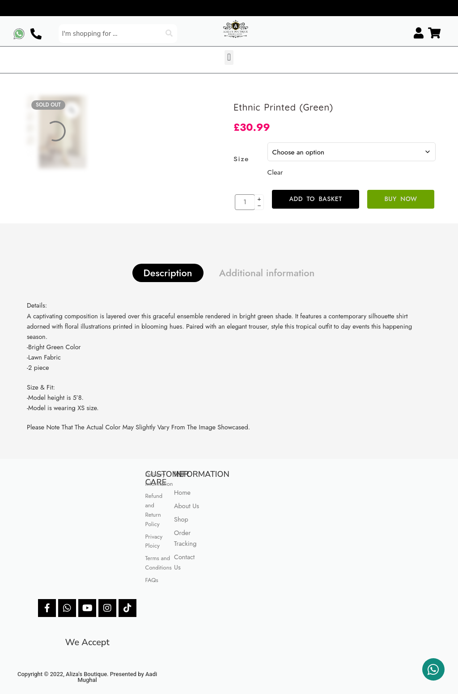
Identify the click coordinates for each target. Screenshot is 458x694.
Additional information (267, 273)
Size (241, 159)
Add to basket (315, 198)
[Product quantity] (245, 202)
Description (168, 273)
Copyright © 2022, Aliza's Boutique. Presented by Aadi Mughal (87, 677)
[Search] (170, 33)
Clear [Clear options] (275, 172)
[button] (229, 57)
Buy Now (401, 198)
